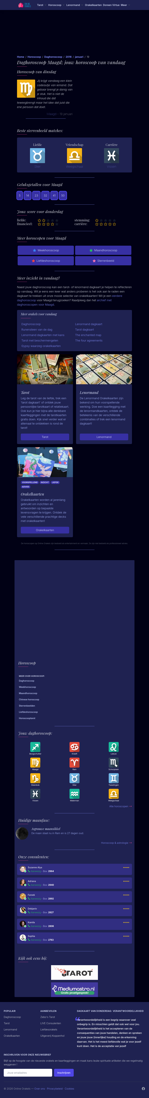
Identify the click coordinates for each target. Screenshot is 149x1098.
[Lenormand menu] (75, 5)
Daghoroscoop (53, 56)
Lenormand (104, 437)
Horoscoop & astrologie (116, 842)
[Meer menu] (126, 5)
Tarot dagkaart (84, 329)
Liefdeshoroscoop (46, 261)
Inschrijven (63, 1072)
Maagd (51, 114)
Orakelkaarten (93, 5)
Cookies (69, 1088)
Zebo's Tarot (47, 1017)
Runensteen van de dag (36, 329)
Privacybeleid (55, 1088)
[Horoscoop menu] (56, 5)
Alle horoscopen (120, 806)
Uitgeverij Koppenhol (52, 1035)
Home (20, 56)
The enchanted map (88, 335)
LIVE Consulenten (50, 1023)
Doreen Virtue (111, 5)
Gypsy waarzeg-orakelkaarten (41, 346)
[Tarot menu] (42, 5)
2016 (69, 56)
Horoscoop (34, 56)
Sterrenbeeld (103, 261)
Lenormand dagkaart (88, 324)
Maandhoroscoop (103, 250)
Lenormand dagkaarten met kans (42, 335)
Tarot (45, 437)
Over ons (39, 1088)
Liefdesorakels (48, 1029)
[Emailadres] (28, 1073)
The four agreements (88, 340)
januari (79, 56)
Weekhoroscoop (46, 250)
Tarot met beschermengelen (39, 340)
